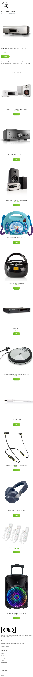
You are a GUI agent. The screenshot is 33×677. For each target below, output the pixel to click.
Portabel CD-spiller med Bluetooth (16, 283)
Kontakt (2, 675)
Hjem (2, 13)
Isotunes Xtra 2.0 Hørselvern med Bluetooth (16, 465)
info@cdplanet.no (5, 646)
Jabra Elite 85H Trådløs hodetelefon (16, 510)
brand (7, 48)
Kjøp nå (5, 56)
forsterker (3, 660)
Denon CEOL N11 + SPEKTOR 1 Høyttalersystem (17, 109)
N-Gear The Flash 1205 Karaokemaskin (16, 613)
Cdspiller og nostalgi (18, 48)
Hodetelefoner (4, 662)
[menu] (31, 5)
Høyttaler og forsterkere (6, 664)
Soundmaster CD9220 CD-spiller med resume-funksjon (16, 374)
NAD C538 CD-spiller (16, 328)
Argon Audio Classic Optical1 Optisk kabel (16, 419)
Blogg (2, 673)
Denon (25, 48)
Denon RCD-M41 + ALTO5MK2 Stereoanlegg (16, 200)
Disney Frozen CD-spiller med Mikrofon (16, 237)
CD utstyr (12, 48)
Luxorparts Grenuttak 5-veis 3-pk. (16, 547)
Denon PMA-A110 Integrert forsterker (16, 154)
